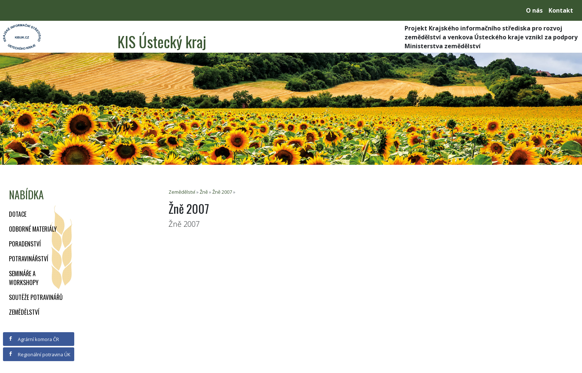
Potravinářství (28, 258)
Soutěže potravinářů (36, 297)
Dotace (17, 214)
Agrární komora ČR (33, 339)
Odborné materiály (33, 229)
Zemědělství (24, 312)
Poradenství (25, 243)
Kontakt (561, 10)
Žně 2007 (222, 192)
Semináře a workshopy (24, 278)
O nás (534, 10)
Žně (204, 192)
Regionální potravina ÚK (39, 354)
